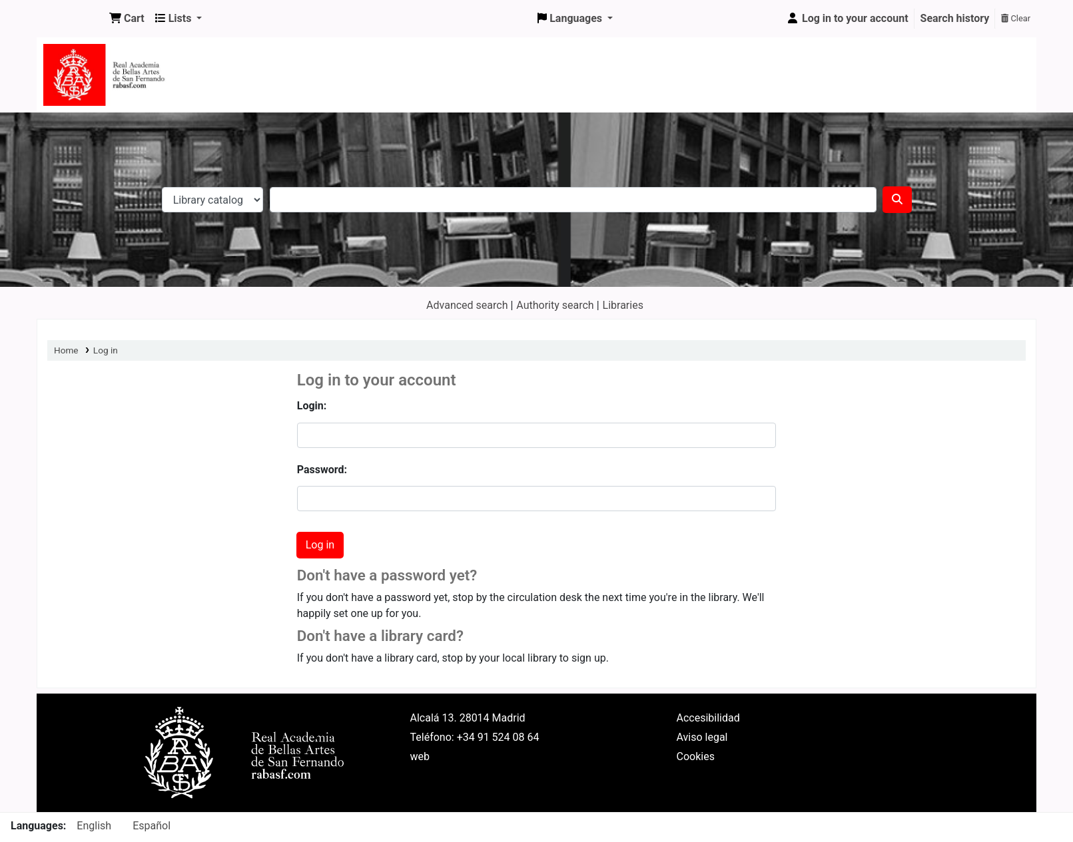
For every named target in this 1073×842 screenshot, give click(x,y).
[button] (127, 18)
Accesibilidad (708, 718)
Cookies (696, 756)
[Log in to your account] (847, 18)
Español (152, 825)
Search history (955, 18)
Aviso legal (702, 737)
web (420, 756)
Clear (1015, 18)
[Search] (897, 199)
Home (66, 350)
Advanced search (467, 305)
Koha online (70, 18)
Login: (312, 405)
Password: (322, 469)
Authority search (554, 305)
